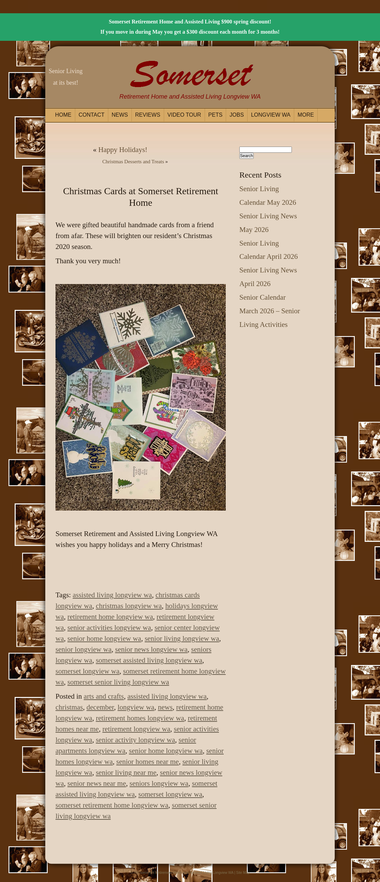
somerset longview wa (88, 671)
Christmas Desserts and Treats (133, 161)
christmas (69, 707)
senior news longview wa (151, 649)
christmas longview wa (129, 606)
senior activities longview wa (109, 627)
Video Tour (184, 115)
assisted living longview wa (112, 595)
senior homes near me (147, 762)
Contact (92, 115)
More (306, 115)
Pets (215, 115)
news (165, 707)
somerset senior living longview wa (118, 682)
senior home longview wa (104, 638)
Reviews (147, 115)
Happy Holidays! (122, 150)
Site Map (243, 873)
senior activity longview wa (135, 740)
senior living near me (126, 772)
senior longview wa (83, 649)
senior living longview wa (182, 638)
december (100, 707)
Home (63, 115)
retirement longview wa (136, 729)
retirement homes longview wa (140, 718)
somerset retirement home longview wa (112, 805)
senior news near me (96, 783)
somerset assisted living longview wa (149, 660)
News (120, 115)
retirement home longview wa (110, 617)
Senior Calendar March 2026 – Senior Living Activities (269, 311)
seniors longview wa (159, 783)
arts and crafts (104, 696)
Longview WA (270, 115)
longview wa (135, 707)
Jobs (236, 115)
